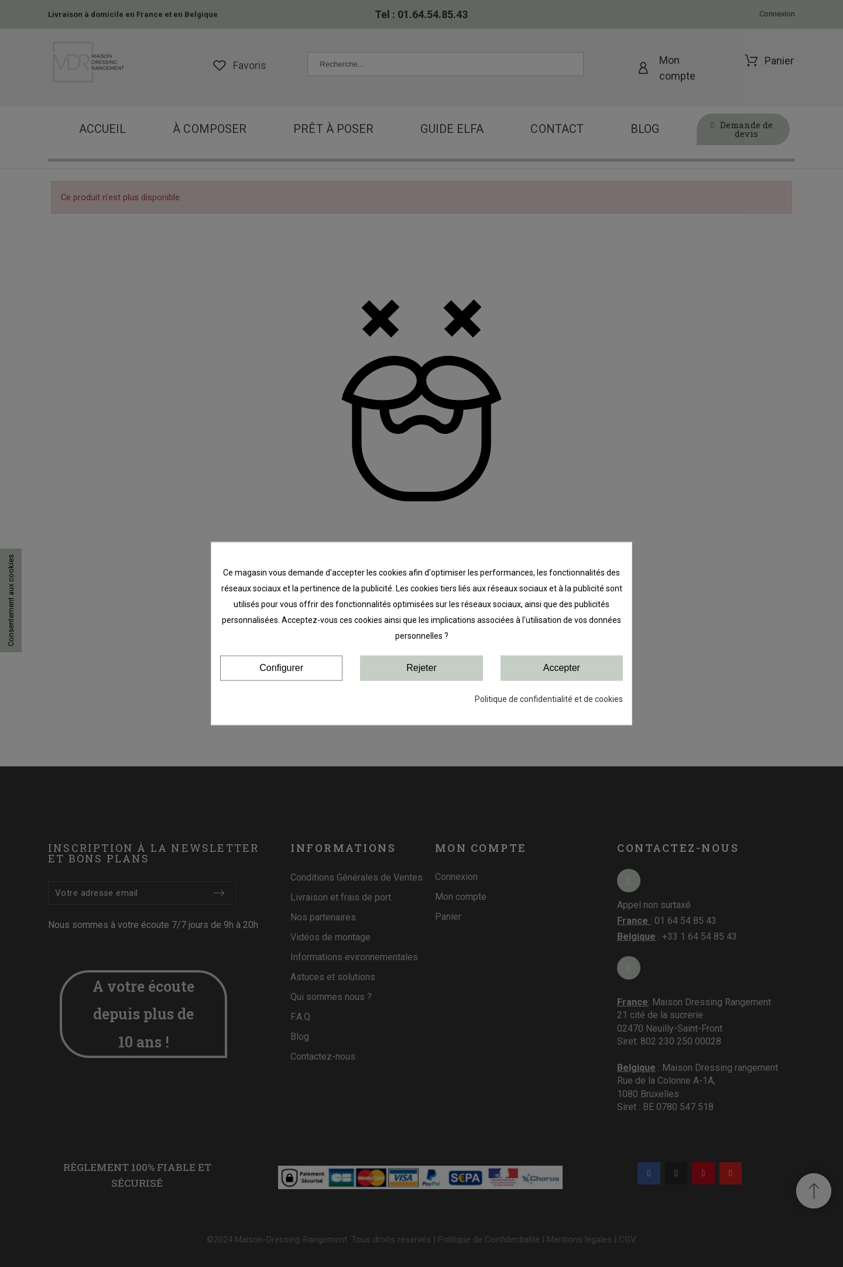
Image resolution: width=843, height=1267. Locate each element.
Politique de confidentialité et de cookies (549, 698)
